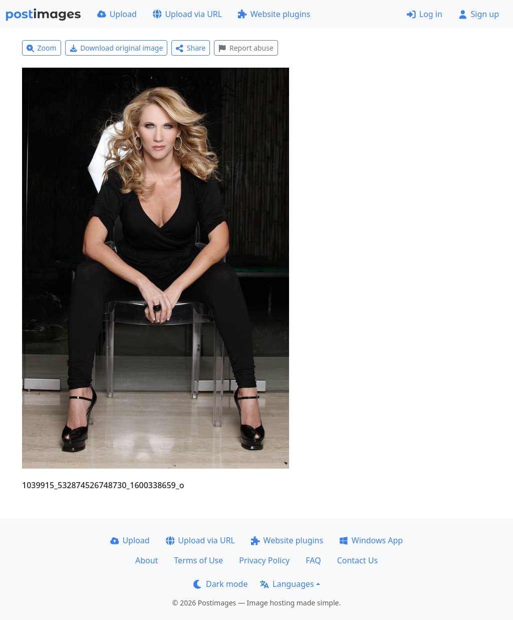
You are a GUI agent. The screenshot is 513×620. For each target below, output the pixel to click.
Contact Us (357, 560)
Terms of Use (198, 560)
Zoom (42, 48)
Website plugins (274, 14)
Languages (287, 583)
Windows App (371, 540)
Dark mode (220, 583)
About (146, 560)
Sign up (478, 14)
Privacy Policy (264, 560)
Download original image (116, 48)
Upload (117, 14)
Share (190, 48)
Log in (424, 14)
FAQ (313, 560)
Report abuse (245, 48)
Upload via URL (187, 14)
